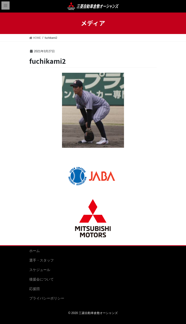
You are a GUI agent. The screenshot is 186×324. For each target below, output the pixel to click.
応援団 (34, 289)
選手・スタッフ (41, 260)
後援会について (41, 279)
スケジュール (39, 270)
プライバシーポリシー (46, 298)
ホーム (34, 251)
